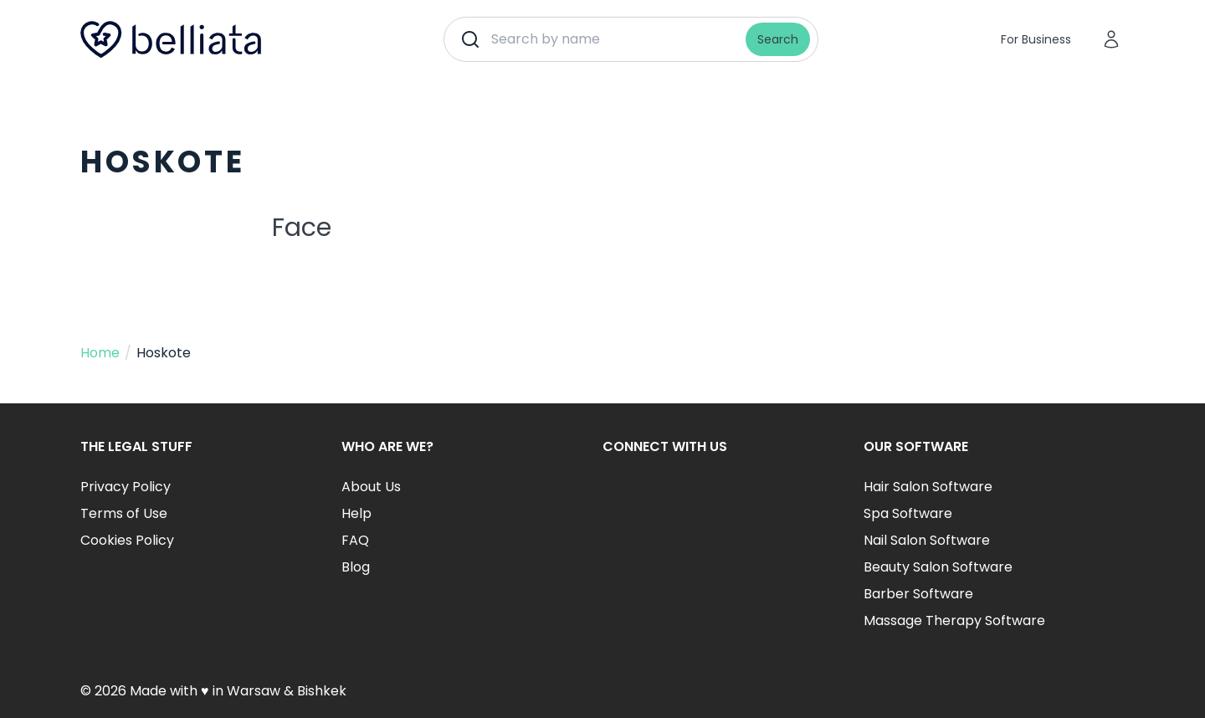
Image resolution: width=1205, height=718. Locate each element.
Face (301, 227)
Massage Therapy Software (954, 620)
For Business (1036, 39)
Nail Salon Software (927, 540)
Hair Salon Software (928, 486)
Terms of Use (123, 513)
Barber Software (918, 593)
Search (777, 39)
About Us (371, 486)
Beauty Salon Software (938, 567)
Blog (355, 567)
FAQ (355, 540)
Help (356, 513)
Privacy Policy (125, 486)
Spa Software (908, 513)
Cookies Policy (127, 540)
